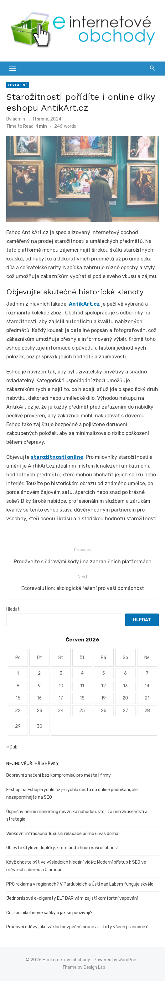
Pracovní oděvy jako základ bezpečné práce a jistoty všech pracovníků (77, 927)
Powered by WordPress (117, 959)
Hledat (13, 609)
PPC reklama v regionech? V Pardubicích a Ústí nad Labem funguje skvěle (79, 884)
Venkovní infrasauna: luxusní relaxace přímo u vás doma (62, 833)
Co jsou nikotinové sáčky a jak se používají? (49, 912)
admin (19, 119)
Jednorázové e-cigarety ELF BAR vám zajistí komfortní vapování (72, 898)
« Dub (12, 747)
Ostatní (17, 85)
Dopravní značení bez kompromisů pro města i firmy (58, 775)
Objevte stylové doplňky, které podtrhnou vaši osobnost (62, 847)
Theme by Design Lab (83, 967)
